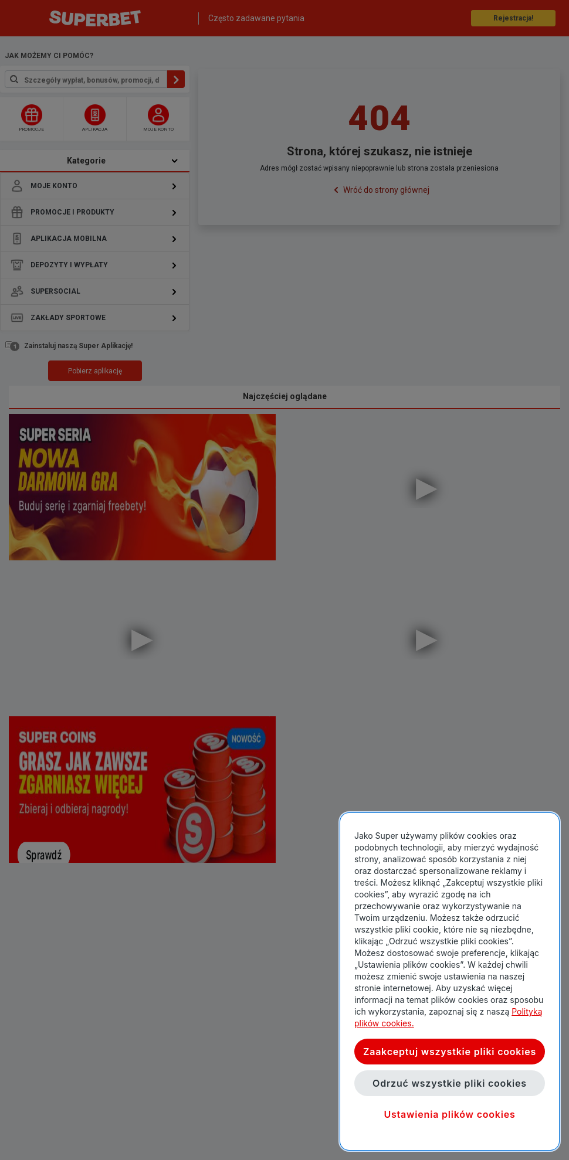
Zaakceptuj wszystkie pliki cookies (449, 1051)
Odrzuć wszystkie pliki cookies (449, 1083)
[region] (450, 981)
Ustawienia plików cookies (449, 1114)
